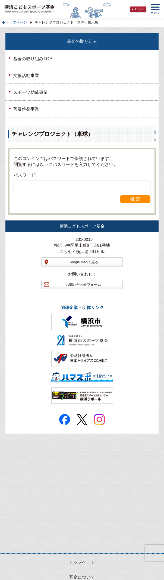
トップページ (16, 22)
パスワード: (82, 182)
